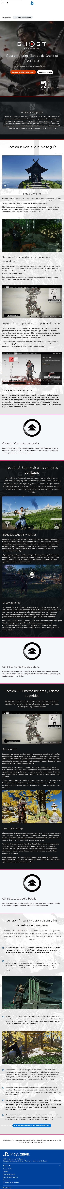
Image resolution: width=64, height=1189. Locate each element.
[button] (5, 185)
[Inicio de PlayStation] (32, 3)
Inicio (4, 1159)
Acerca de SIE (7, 1169)
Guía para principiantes (22, 17)
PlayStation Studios (9, 1174)
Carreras (5, 1171)
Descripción (6, 17)
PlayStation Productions (10, 1177)
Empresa (6, 1180)
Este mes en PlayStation (16, 1159)
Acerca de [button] (32, 1166)
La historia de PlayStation (11, 1183)
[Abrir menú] (2, 3)
